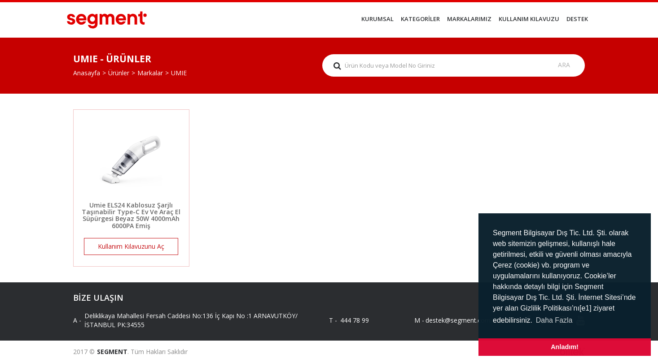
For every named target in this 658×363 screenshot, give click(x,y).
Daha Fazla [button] (554, 320)
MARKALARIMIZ (469, 19)
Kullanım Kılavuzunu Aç (131, 246)
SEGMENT (112, 351)
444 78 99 (354, 320)
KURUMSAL (377, 19)
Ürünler (118, 73)
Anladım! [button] (565, 346)
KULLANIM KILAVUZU (529, 19)
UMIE (179, 73)
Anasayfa (86, 73)
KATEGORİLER (420, 19)
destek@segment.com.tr (454, 320)
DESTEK (577, 19)
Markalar (150, 73)
